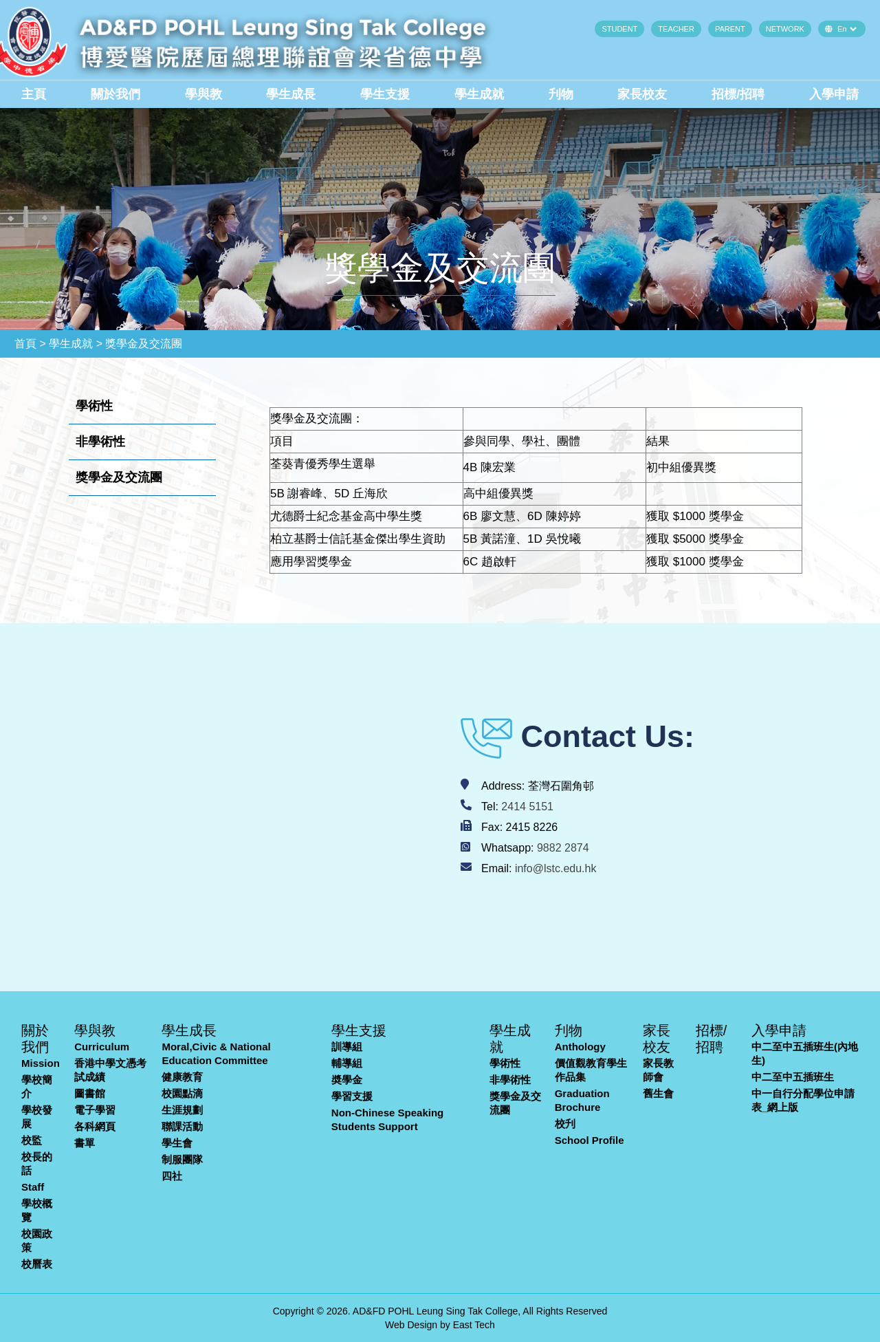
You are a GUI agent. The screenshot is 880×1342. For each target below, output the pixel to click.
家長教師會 (658, 1070)
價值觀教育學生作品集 (591, 1070)
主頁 (33, 94)
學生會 (177, 1143)
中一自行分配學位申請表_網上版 (803, 1100)
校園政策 (36, 1240)
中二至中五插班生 (792, 1077)
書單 (84, 1143)
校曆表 (36, 1264)
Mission (40, 1063)
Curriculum (101, 1046)
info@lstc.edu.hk (556, 868)
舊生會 (658, 1093)
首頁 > (30, 343)
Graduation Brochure (582, 1100)
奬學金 (346, 1079)
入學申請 (834, 94)
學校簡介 (36, 1086)
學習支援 (352, 1096)
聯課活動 (182, 1126)
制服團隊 (182, 1159)
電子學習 (95, 1110)
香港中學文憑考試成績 (110, 1070)
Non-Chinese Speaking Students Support (387, 1119)
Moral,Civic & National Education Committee (216, 1053)
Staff (32, 1187)
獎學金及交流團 (515, 1103)
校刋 (565, 1123)
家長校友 (642, 94)
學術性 (505, 1063)
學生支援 (385, 94)
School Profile (589, 1140)
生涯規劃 (182, 1110)
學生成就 (479, 94)
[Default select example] (847, 29)
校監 (31, 1140)
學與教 (203, 94)
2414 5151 (527, 806)
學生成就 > (75, 343)
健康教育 (182, 1077)
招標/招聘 (738, 94)
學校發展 (36, 1116)
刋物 (561, 94)
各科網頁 (95, 1126)
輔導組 (346, 1063)
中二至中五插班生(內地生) (804, 1053)
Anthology (580, 1046)
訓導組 (346, 1046)
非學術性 (510, 1079)
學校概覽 (36, 1210)
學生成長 (291, 94)
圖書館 (89, 1093)
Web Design (411, 1324)
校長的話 (36, 1163)
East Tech (474, 1324)
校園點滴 (182, 1093)
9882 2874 (563, 848)
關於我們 (115, 94)
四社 (172, 1176)
